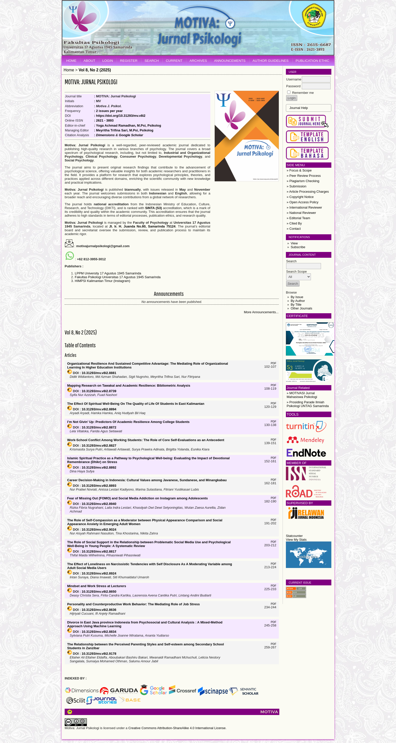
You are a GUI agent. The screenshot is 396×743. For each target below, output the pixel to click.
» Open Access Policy (302, 202)
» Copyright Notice (300, 197)
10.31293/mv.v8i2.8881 (99, 373)
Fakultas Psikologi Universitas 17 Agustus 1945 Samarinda (118, 277)
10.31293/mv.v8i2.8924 (99, 573)
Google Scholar (131, 135)
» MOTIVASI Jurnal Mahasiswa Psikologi (302, 395)
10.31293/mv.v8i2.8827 (99, 445)
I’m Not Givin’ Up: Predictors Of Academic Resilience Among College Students (128, 422)
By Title (296, 304)
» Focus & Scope (299, 170)
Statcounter (294, 536)
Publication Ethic (312, 61)
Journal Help (298, 108)
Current (174, 61)
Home (71, 61)
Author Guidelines (271, 61)
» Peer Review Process (304, 176)
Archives (198, 61)
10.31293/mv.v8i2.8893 (99, 486)
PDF (273, 363)
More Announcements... (261, 312)
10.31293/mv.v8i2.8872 (99, 427)
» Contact (294, 229)
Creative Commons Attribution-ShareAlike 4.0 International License (177, 728)
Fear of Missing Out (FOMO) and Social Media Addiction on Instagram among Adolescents (137, 498)
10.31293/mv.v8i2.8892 (99, 467)
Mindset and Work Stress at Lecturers (96, 586)
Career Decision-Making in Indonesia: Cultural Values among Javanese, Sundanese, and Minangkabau (147, 480)
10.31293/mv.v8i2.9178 (99, 653)
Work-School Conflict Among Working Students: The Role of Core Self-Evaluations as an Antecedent (145, 440)
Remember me (303, 93)
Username (293, 79)
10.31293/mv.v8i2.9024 (99, 529)
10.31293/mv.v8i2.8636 (99, 610)
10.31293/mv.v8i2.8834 (99, 632)
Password (293, 86)
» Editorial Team (298, 218)
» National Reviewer (301, 213)
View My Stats (296, 539)
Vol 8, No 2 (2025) (95, 70)
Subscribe (298, 247)
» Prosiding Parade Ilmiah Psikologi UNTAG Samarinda (308, 404)
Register (128, 61)
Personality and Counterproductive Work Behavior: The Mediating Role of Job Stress (133, 604)
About (89, 61)
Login (107, 61)
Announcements (230, 61)
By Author (298, 301)
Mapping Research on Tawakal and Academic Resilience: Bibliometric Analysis (128, 385)
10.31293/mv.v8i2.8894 (99, 409)
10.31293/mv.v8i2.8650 (99, 591)
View (294, 243)
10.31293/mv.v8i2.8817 (99, 551)
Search (151, 61)
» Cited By (294, 223)
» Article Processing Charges (308, 191)
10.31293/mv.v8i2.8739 (99, 391)
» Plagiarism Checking (303, 181)
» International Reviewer (304, 207)
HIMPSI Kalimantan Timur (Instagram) (102, 281)
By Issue (297, 297)
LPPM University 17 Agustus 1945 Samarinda (108, 273)
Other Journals (301, 308)
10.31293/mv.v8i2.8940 (99, 504)
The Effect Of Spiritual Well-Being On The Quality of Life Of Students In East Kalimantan (135, 404)
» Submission (296, 186)
